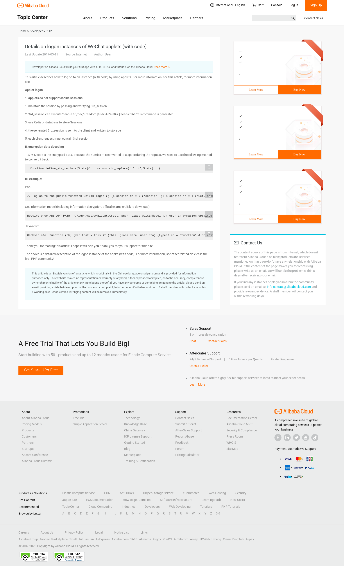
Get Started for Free (41, 370)
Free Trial (79, 418)
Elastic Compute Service (78, 493)
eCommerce (191, 493)
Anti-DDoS (127, 493)
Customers (29, 436)
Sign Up (316, 5)
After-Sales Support (188, 430)
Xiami (227, 539)
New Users (237, 500)
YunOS (167, 539)
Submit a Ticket (185, 424)
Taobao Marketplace (54, 539)
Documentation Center (241, 418)
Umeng (216, 539)
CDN (107, 493)
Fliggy (157, 539)
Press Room (234, 436)
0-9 (218, 513)
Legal (99, 532)
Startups (28, 448)
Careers (23, 532)
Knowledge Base (135, 424)
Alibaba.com (120, 539)
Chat (193, 341)
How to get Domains (136, 500)
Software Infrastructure (176, 500)
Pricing (150, 18)
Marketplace (172, 18)
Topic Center (70, 506)
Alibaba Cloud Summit (37, 461)
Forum (179, 448)
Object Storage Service (158, 493)
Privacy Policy (74, 532)
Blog (127, 448)
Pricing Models (32, 424)
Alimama (145, 539)
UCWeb (205, 539)
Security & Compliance (241, 430)
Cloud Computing (100, 506)
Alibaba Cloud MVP (239, 424)
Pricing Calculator (187, 455)
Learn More (256, 89)
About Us (47, 532)
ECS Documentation (99, 500)
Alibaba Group (28, 539)
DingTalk (238, 539)
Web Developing (180, 506)
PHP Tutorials (230, 506)
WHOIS (231, 442)
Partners (196, 18)
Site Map (232, 448)
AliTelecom (181, 539)
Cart (258, 5)
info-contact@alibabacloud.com (289, 286)
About (87, 18)
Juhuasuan (86, 539)
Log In (294, 5)
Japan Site (69, 500)
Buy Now (299, 89)
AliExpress (103, 539)
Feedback (181, 442)
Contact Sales (313, 18)
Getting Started (134, 442)
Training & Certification (139, 461)
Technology (132, 418)
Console (276, 5)
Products (107, 18)
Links (144, 532)
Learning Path (211, 500)
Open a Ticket (199, 366)
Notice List (121, 532)
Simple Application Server (90, 424)
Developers (152, 506)
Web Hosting (217, 493)
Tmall (73, 539)
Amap (194, 539)
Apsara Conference (35, 455)
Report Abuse (184, 436)
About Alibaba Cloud (36, 418)
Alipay (250, 539)
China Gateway (134, 430)
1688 (133, 539)
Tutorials (206, 506)
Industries (128, 506)
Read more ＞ (162, 67)
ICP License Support (138, 436)
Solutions (129, 18)
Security (240, 493)
